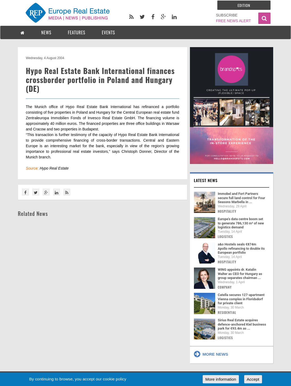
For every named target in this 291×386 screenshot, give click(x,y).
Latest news (206, 180)
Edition (244, 5)
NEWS (46, 32)
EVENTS (108, 32)
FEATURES (76, 32)
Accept (253, 379)
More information (220, 379)
